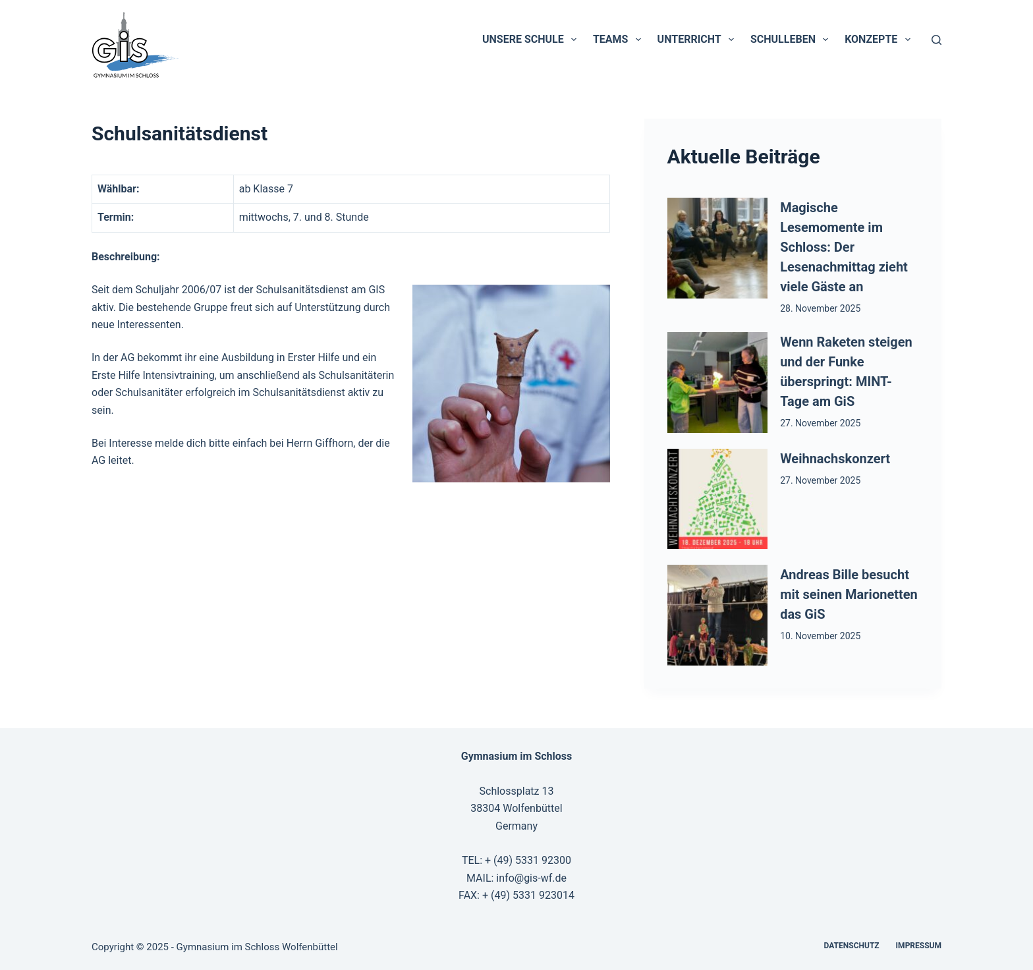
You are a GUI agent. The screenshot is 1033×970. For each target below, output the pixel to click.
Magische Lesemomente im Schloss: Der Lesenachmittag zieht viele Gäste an (844, 247)
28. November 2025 (820, 308)
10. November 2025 (820, 636)
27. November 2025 (820, 423)
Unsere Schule (532, 39)
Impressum (918, 945)
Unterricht (698, 39)
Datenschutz (851, 945)
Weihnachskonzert (835, 459)
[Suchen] (936, 40)
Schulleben (791, 39)
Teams (619, 39)
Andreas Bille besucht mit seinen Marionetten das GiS (849, 594)
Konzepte (880, 39)
